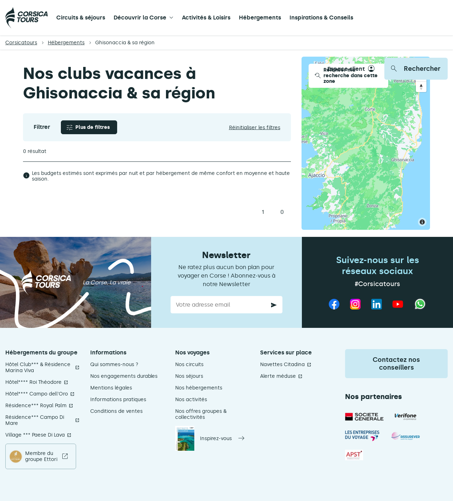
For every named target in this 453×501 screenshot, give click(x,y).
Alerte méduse (278, 376)
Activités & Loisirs (206, 17)
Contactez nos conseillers (396, 363)
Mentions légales (111, 388)
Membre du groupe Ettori (41, 456)
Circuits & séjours (80, 17)
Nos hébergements (198, 388)
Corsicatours (21, 43)
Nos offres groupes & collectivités (200, 414)
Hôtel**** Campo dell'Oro (36, 394)
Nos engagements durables (123, 376)
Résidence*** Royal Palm (36, 406)
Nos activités (191, 400)
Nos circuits (189, 364)
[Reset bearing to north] (421, 86)
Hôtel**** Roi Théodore (33, 382)
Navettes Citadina (282, 364)
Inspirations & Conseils (321, 17)
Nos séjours (189, 376)
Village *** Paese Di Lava (35, 435)
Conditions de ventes (116, 411)
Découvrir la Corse (140, 17)
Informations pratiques (118, 400)
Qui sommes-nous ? (114, 364)
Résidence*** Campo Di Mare (34, 420)
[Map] (366, 143)
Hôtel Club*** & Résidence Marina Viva (37, 367)
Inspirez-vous (216, 438)
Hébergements (260, 17)
